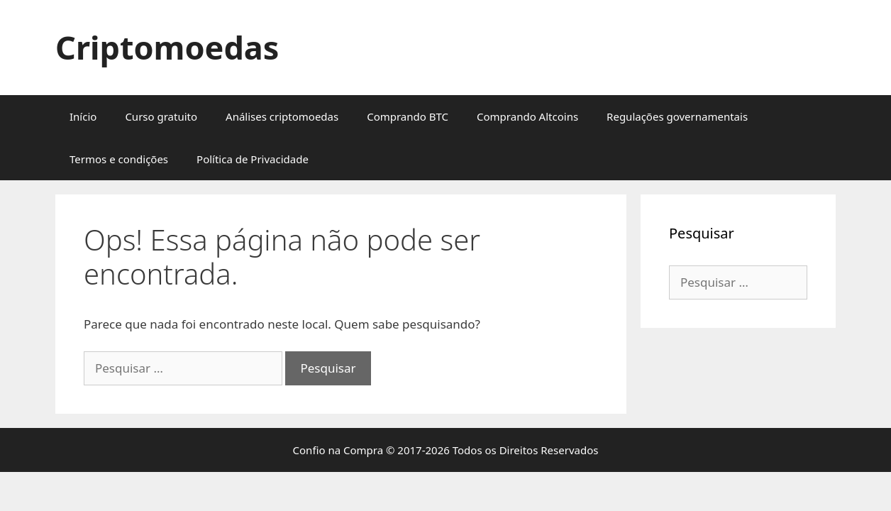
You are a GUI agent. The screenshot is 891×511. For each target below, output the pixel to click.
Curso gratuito (161, 116)
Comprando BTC (407, 116)
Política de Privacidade (253, 159)
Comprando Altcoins (527, 116)
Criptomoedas (167, 47)
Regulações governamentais (677, 116)
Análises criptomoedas (282, 116)
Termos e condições (119, 159)
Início (83, 116)
